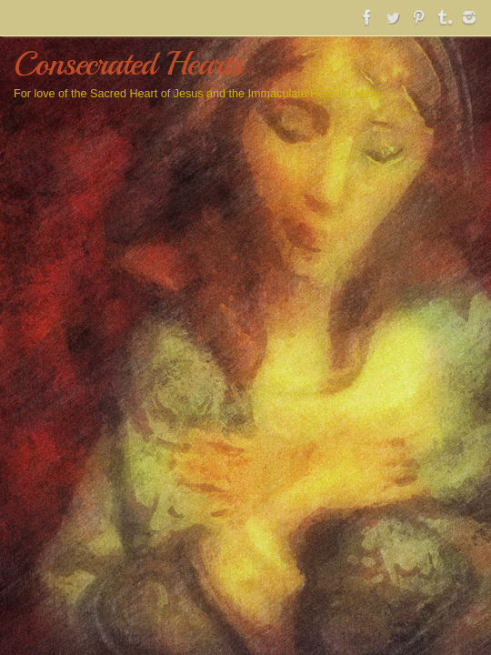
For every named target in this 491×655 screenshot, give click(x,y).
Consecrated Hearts (128, 63)
